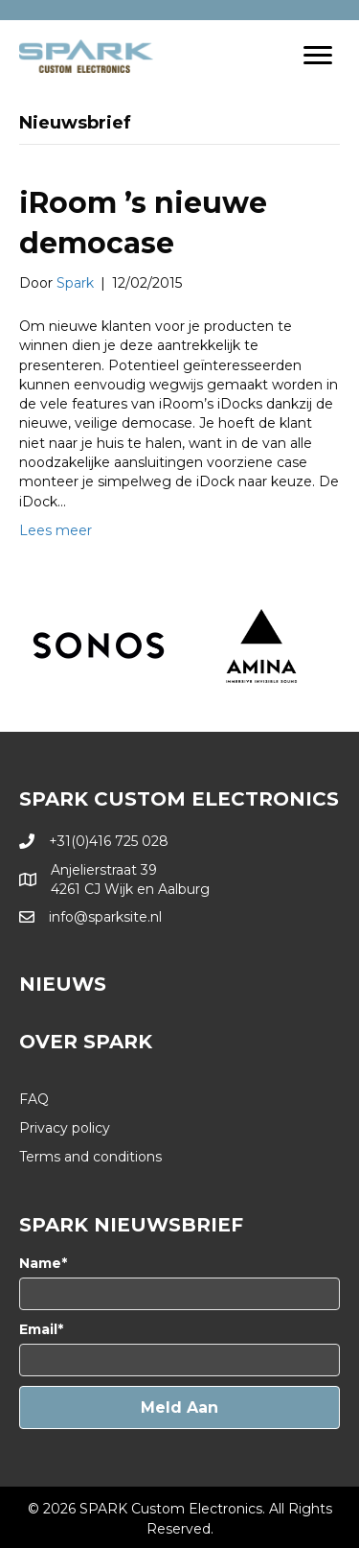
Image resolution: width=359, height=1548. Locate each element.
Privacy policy (64, 1128)
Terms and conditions (90, 1156)
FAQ (34, 1099)
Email (38, 1329)
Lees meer (55, 530)
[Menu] (318, 55)
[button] (179, 1407)
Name (40, 1263)
